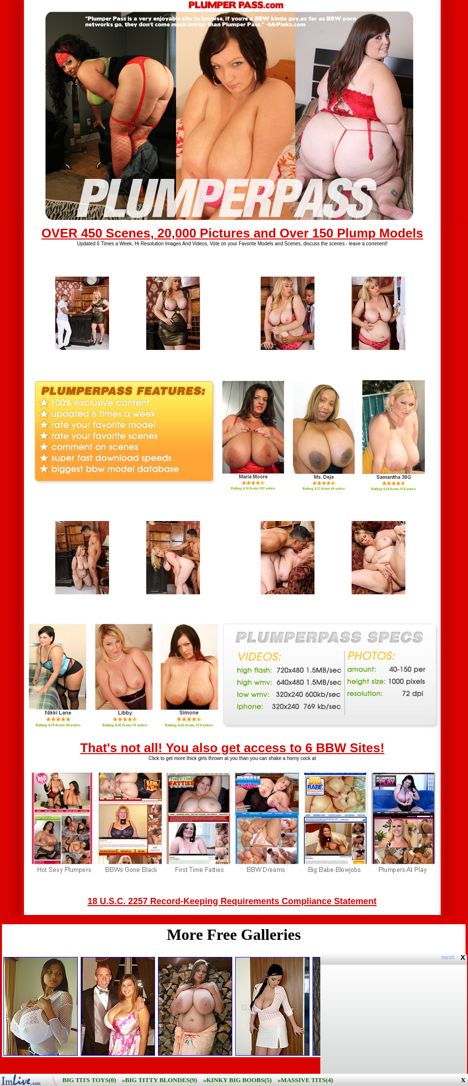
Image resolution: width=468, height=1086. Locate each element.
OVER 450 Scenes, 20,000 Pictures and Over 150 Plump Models (232, 233)
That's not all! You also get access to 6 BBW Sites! (232, 747)
